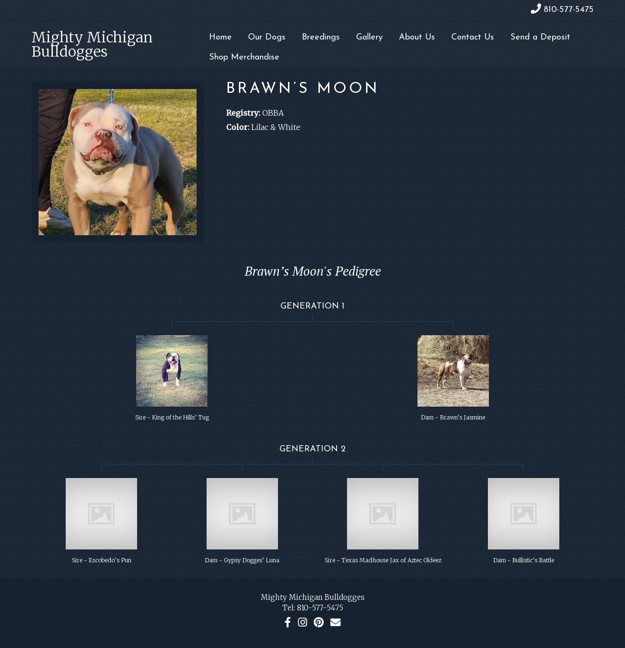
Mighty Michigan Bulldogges (92, 44)
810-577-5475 (320, 607)
